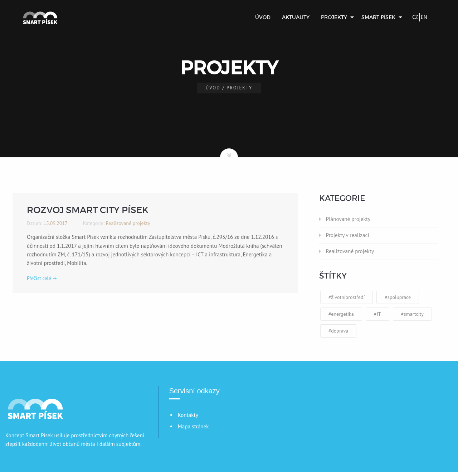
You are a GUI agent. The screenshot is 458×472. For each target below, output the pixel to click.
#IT (377, 314)
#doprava (338, 331)
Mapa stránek (193, 426)
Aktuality (296, 17)
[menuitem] (262, 17)
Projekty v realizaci (347, 235)
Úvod (263, 17)
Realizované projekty (350, 251)
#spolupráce (398, 297)
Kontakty (188, 415)
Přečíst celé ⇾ (42, 278)
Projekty (334, 17)
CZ (415, 17)
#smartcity (412, 314)
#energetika (341, 314)
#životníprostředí (346, 297)
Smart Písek (378, 17)
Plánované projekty (348, 219)
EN (424, 17)
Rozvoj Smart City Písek (87, 210)
